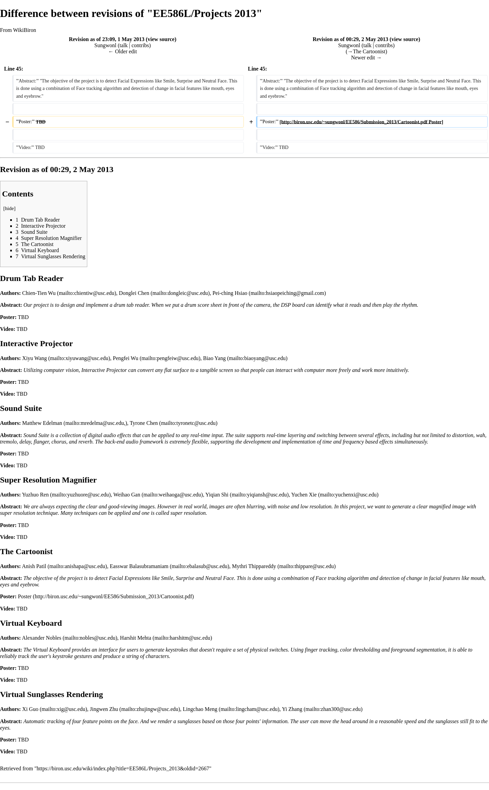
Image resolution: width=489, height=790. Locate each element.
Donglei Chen (134, 293)
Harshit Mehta (135, 638)
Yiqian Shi (217, 494)
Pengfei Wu (125, 358)
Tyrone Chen (144, 423)
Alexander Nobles (41, 638)
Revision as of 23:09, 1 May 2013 (107, 39)
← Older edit (122, 51)
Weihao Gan (126, 494)
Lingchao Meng (200, 709)
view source (161, 39)
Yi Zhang (292, 709)
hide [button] (9, 208)
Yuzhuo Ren (35, 494)
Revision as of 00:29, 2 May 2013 (350, 39)
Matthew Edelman (42, 423)
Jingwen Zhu (104, 709)
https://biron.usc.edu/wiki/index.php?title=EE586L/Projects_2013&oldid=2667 (123, 768)
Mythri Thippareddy (254, 566)
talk (124, 45)
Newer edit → (366, 57)
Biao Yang (214, 358)
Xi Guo (30, 709)
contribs (140, 45)
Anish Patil (34, 566)
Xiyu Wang (34, 358)
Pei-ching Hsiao (230, 293)
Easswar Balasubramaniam (139, 566)
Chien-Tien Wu (38, 293)
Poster (25, 596)
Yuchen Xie (304, 494)
